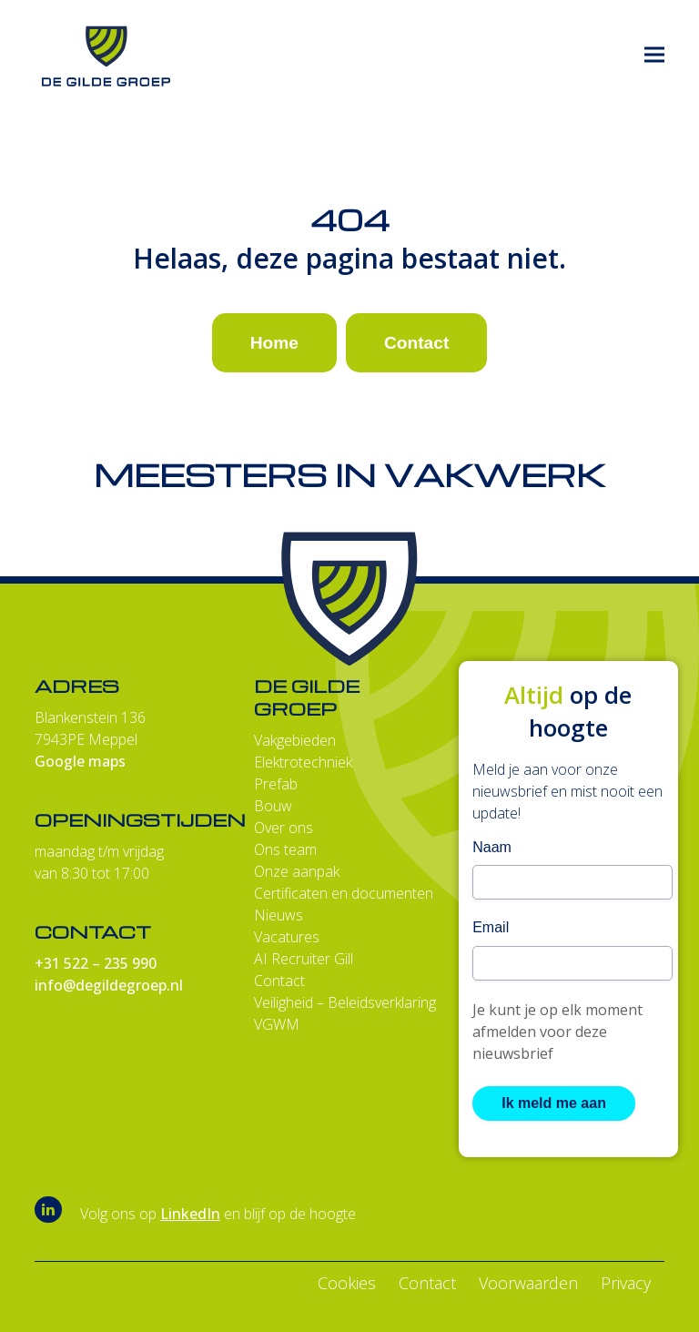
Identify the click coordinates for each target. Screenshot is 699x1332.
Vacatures (286, 937)
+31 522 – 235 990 (96, 963)
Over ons (283, 828)
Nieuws (278, 915)
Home (274, 342)
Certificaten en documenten (343, 893)
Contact (416, 342)
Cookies (347, 1283)
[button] (654, 55)
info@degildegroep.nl (109, 985)
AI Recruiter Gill (303, 959)
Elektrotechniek (303, 762)
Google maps (80, 761)
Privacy (626, 1283)
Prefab (276, 784)
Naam (492, 847)
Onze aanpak (296, 871)
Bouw (273, 806)
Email (490, 927)
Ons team (285, 849)
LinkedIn (190, 1214)
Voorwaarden (528, 1283)
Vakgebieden (295, 740)
